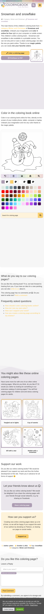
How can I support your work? (17, 311)
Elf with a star (11, 451)
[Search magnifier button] (40, 215)
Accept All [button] (20, 609)
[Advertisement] (22, 86)
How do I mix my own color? (16, 308)
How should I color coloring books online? (22, 306)
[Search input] (19, 215)
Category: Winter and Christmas (14, 19)
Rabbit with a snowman (32, 451)
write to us (15, 289)
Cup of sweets (32, 422)
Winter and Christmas (26, 548)
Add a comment (21, 295)
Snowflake (38, 546)
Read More (34, 605)
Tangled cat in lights (11, 422)
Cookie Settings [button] (8, 609)
